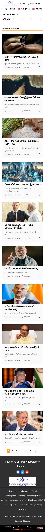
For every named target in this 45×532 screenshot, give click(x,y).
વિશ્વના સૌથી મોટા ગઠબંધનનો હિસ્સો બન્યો (22, 184)
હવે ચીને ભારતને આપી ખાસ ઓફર (18, 434)
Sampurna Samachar (13, 67)
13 (30, 451)
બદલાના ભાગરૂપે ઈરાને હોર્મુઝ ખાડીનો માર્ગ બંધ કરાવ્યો (22, 99)
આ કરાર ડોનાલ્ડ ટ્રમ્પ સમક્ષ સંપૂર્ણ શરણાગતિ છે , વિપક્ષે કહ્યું (19, 392)
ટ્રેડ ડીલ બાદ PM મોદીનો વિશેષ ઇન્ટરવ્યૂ (20, 268)
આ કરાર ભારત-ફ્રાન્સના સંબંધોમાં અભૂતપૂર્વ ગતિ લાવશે (18, 226)
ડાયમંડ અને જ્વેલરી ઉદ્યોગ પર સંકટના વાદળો (21, 58)
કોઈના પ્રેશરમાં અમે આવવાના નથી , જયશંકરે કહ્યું (19, 308)
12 (25, 451)
